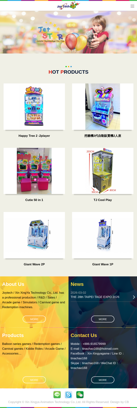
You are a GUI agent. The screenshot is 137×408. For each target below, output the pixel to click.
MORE (34, 319)
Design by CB (119, 402)
